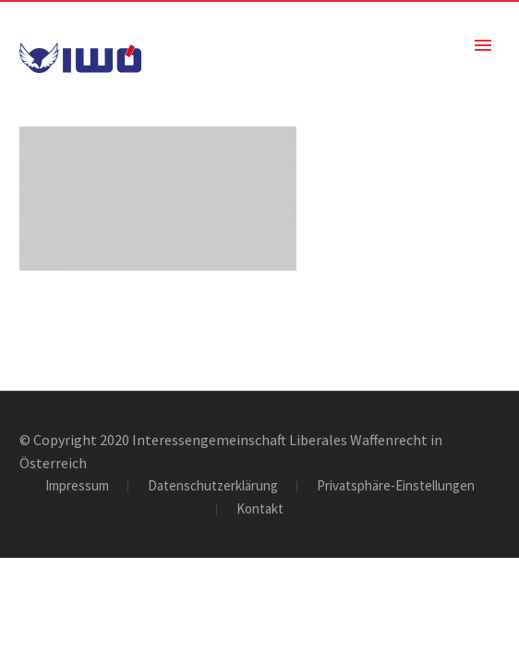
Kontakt (260, 509)
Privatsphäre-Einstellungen (396, 486)
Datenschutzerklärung (213, 486)
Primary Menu (483, 45)
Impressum (77, 486)
